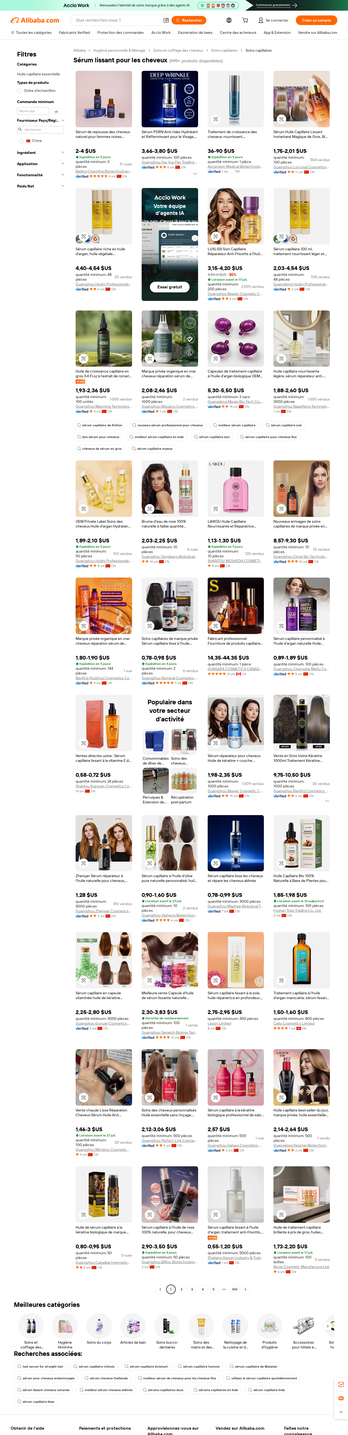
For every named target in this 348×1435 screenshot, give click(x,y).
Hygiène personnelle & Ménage (119, 50)
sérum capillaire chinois (93, 1366)
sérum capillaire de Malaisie (253, 1366)
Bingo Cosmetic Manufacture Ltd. (301, 1267)
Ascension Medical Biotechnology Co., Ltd (236, 166)
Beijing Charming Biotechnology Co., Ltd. (104, 171)
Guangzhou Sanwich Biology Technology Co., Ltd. (170, 1032)
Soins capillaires (224, 50)
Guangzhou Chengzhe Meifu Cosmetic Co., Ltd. (301, 669)
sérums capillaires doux (163, 1390)
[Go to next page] (245, 1289)
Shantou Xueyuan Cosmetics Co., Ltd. (104, 786)
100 (235, 1289)
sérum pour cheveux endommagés (46, 1378)
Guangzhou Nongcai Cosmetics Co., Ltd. (170, 678)
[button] (166, 20)
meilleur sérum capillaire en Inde (156, 437)
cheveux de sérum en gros (99, 449)
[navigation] (40, 670)
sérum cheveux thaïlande (106, 1378)
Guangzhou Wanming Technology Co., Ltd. (104, 406)
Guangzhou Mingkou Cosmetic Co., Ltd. (104, 1149)
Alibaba (79, 50)
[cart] (246, 21)
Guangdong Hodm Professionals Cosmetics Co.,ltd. (301, 284)
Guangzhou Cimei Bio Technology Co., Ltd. (301, 556)
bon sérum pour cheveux (98, 437)
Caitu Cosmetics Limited (293, 1023)
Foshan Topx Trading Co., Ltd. (297, 910)
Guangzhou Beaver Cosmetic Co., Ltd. (236, 294)
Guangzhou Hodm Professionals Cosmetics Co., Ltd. (104, 284)
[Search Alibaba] (117, 20)
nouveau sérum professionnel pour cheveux (167, 425)
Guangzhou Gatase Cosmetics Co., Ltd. (236, 1145)
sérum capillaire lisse (35, 1402)
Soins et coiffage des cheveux (178, 50)
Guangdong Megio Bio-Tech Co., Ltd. (236, 401)
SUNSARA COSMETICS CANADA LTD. (236, 669)
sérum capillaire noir (284, 425)
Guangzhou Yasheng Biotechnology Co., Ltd (170, 915)
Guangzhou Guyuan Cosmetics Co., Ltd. (104, 1023)
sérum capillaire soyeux (152, 449)
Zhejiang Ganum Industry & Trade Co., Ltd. (236, 1258)
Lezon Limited (219, 1023)
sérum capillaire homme (199, 1366)
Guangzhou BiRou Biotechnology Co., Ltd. (170, 1262)
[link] (341, 1384)
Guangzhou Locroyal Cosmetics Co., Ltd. (301, 167)
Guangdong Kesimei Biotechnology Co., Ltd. (301, 1145)
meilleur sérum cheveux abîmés (106, 1390)
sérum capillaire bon (212, 437)
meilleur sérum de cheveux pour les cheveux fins (177, 1378)
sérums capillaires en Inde (216, 1390)
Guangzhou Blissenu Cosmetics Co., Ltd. (170, 406)
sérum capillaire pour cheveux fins (268, 437)
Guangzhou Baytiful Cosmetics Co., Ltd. (301, 791)
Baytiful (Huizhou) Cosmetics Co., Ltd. (104, 678)
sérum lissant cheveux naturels (43, 1390)
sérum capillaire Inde (266, 1390)
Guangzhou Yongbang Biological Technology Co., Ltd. (170, 556)
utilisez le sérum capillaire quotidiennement (261, 1378)
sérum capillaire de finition (99, 425)
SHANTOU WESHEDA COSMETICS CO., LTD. (236, 561)
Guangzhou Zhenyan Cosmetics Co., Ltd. (104, 911)
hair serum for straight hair (40, 1366)
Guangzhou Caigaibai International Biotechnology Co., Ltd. (104, 1262)
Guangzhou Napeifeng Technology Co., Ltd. (301, 406)
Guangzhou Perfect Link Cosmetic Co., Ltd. (170, 1140)
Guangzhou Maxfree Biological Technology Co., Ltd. (236, 906)
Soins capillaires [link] (258, 50)
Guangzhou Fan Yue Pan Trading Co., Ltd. (170, 162)
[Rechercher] (188, 20)
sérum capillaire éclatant (146, 1366)
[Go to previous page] (160, 1289)
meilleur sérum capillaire (234, 425)
